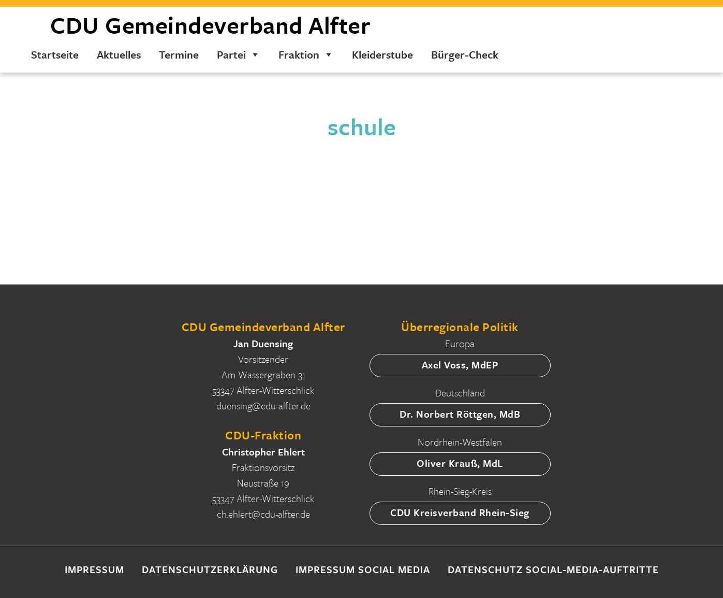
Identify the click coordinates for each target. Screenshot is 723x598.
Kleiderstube (382, 54)
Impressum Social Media (363, 569)
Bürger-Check (464, 54)
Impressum (94, 569)
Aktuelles (119, 54)
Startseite (55, 54)
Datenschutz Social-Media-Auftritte (553, 569)
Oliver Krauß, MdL (460, 463)
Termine (179, 54)
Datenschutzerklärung (210, 569)
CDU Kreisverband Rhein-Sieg (459, 512)
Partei (238, 54)
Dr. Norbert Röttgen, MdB (460, 414)
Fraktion (306, 54)
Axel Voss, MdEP (460, 365)
